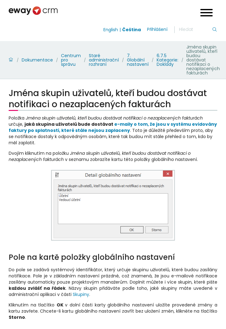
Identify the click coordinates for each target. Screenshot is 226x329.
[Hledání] (195, 29)
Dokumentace (37, 60)
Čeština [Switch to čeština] (131, 30)
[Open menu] (206, 13)
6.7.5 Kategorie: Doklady (167, 59)
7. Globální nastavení (138, 59)
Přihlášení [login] (157, 29)
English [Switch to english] (110, 30)
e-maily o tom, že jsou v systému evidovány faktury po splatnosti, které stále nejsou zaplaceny (113, 127)
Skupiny (81, 294)
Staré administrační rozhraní (104, 59)
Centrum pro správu (71, 59)
